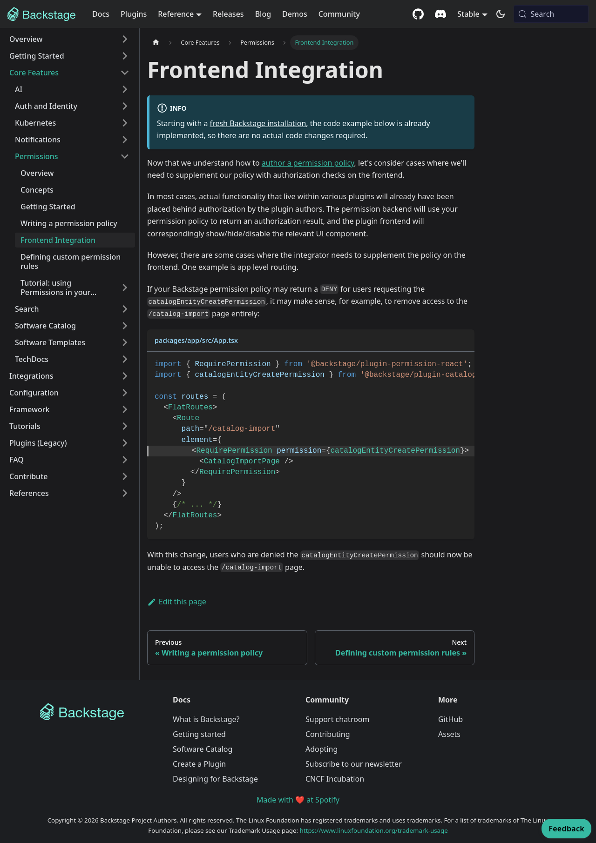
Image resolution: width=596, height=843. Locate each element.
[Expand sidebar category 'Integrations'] (125, 375)
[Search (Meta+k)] (551, 14)
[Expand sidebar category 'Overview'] (125, 39)
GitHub (450, 719)
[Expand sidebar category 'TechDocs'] (125, 359)
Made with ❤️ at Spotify (298, 800)
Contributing (327, 734)
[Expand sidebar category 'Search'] (125, 308)
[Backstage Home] (99, 711)
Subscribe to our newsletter (353, 764)
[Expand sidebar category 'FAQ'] (125, 459)
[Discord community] (440, 14)
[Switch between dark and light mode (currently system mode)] (500, 14)
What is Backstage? (206, 719)
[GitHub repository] (418, 14)
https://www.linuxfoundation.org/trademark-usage (374, 830)
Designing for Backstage (215, 779)
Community (339, 14)
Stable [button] (468, 14)
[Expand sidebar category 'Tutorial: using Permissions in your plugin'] (125, 287)
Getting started (199, 734)
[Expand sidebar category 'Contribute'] (125, 476)
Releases (228, 14)
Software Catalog (202, 749)
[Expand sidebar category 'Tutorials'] (125, 426)
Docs (100, 14)
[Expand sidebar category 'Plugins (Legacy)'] (125, 442)
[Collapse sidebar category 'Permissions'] (125, 156)
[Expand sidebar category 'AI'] (125, 89)
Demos (294, 14)
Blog (263, 14)
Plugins (134, 14)
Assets (449, 734)
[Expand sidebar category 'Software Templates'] (125, 342)
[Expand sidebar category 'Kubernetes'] (125, 122)
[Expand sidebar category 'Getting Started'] (125, 55)
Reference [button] (176, 14)
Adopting (321, 749)
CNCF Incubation (334, 779)
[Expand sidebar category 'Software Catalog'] (125, 325)
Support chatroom (337, 719)
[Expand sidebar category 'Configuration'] (125, 392)
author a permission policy (308, 163)
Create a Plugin (199, 764)
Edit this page (176, 601)
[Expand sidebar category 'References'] (125, 493)
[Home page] (156, 42)
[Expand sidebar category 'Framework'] (125, 409)
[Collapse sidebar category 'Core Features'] (125, 72)
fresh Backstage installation (258, 123)
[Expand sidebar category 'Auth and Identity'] (125, 106)
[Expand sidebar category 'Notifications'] (125, 139)
